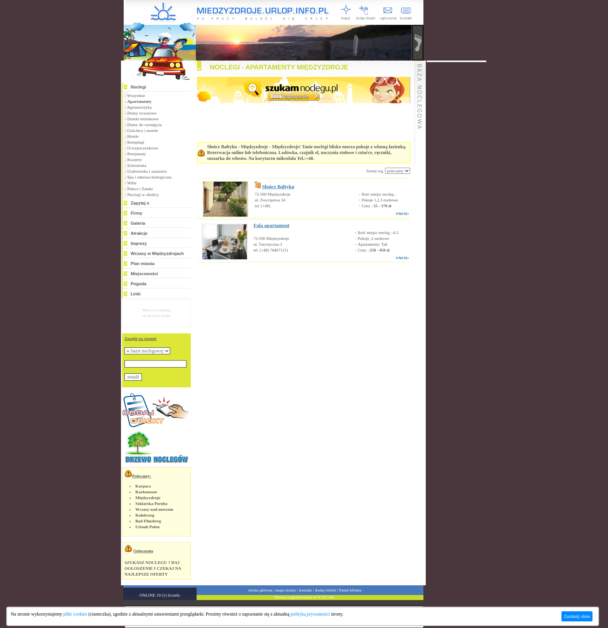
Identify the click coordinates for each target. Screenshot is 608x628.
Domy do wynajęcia (144, 124)
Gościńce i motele (142, 130)
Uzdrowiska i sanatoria (146, 171)
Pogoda (138, 283)
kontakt (305, 590)
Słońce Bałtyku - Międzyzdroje (237, 146)
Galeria (138, 223)
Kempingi (135, 142)
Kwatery (134, 159)
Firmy (136, 213)
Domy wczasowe (141, 113)
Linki (136, 293)
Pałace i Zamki (140, 188)
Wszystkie (136, 95)
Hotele (132, 136)
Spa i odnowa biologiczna (149, 177)
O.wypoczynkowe (142, 148)
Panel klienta (350, 590)
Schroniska (136, 165)
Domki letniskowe (143, 118)
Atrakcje (139, 233)
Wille (131, 182)
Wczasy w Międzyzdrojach (157, 253)
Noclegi (138, 87)
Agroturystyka (139, 107)
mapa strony (285, 590)
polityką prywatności (310, 614)
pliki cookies (75, 614)
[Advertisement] (294, 285)
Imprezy (139, 243)
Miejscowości (144, 273)
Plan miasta (142, 263)
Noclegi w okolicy (143, 194)
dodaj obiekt (325, 590)
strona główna (260, 590)
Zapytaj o (140, 203)
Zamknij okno (577, 616)
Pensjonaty (136, 153)
